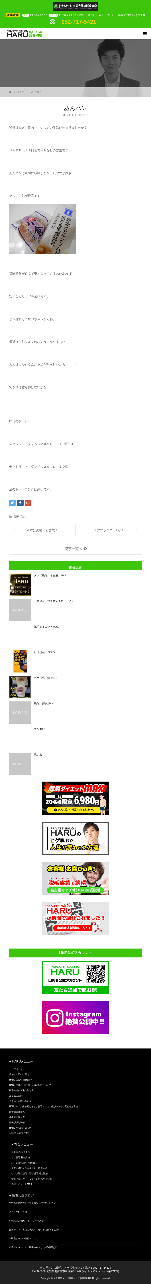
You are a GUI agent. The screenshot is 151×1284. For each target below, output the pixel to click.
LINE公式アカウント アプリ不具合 (26, 1220)
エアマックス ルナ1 (108, 530)
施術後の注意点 (17, 1117)
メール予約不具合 (18, 1212)
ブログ (20, 92)
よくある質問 (15, 1096)
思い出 (38, 754)
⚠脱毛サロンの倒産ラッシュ (23, 1238)
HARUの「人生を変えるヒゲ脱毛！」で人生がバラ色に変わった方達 (43, 1106)
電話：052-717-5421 (97, 1267)
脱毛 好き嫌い (43, 703)
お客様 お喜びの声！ (19, 1133)
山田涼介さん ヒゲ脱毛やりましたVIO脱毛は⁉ (32, 1247)
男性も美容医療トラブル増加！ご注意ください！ (33, 1203)
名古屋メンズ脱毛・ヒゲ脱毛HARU (61, 1267)
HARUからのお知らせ (20, 1128)
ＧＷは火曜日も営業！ (42, 530)
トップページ (15, 1069)
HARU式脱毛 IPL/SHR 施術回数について (30, 1085)
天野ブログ (35, 92)
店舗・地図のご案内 (19, 1074)
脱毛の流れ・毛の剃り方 (21, 1090)
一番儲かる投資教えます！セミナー (55, 601)
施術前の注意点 (17, 1112)
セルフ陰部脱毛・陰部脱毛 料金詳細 (29, 1173)
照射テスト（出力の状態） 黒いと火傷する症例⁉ (34, 1229)
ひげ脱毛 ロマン (44, 652)
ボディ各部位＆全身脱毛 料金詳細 (29, 1168)
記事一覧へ (73, 549)
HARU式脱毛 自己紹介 (20, 1080)
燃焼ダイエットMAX (46, 626)
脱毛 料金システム (20, 1152)
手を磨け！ (40, 729)
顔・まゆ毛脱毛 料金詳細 (24, 1163)
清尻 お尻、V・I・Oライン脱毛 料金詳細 (31, 1179)
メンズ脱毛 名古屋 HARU (52, 575)
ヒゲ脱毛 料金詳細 (20, 1157)
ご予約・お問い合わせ (20, 1101)
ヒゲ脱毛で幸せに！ (46, 677)
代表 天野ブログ (17, 1122)
